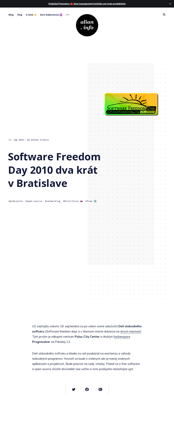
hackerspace (122, 336)
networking (53, 201)
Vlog (19, 14)
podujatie (16, 201)
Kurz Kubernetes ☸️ (51, 14)
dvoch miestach (130, 331)
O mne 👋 (31, 14)
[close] (170, 3)
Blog (11, 14)
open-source (34, 201)
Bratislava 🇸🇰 (74, 201)
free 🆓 (92, 201)
